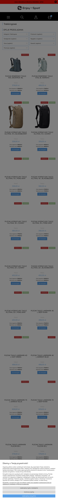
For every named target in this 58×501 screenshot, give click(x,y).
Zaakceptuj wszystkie (29, 496)
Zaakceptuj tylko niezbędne (29, 488)
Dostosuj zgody (29, 492)
